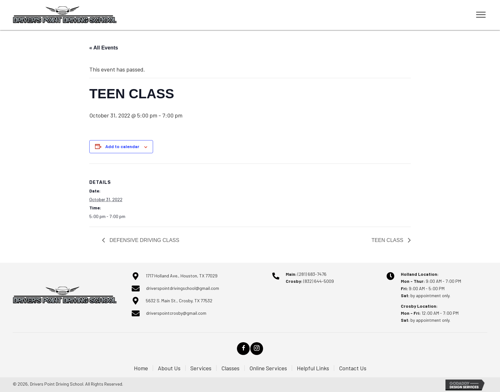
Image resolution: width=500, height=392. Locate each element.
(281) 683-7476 (312, 274)
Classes (230, 368)
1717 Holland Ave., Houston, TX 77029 (181, 275)
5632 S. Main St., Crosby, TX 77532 (179, 300)
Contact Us (352, 368)
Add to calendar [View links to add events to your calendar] (122, 146)
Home (141, 368)
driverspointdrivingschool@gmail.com (182, 288)
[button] (243, 348)
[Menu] (481, 15)
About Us (169, 368)
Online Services (268, 368)
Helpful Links (313, 368)
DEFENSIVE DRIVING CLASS (143, 240)
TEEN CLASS (388, 240)
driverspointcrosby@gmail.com (176, 313)
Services (200, 368)
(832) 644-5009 (318, 281)
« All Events (103, 47)
